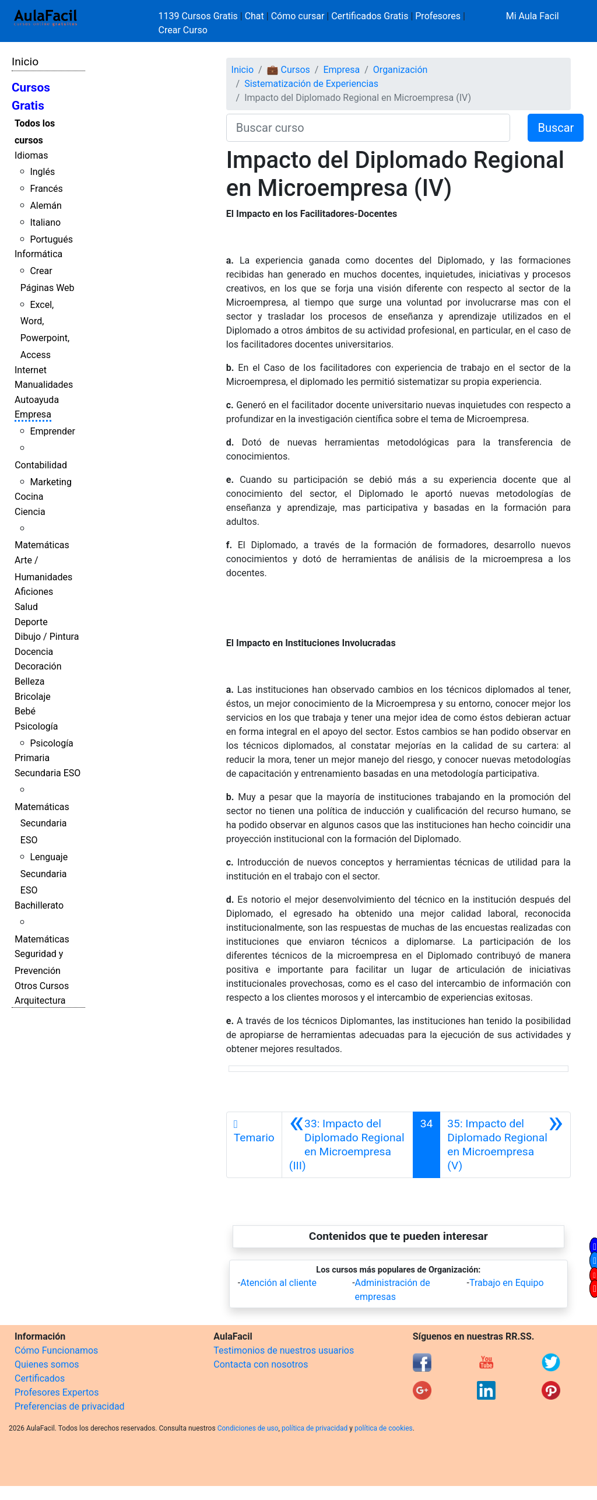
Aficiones (34, 591)
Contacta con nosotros (260, 1364)
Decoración (38, 666)
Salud (26, 606)
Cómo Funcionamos (56, 1350)
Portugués (51, 239)
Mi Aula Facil (532, 16)
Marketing (50, 482)
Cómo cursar (298, 16)
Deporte (31, 622)
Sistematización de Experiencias (311, 83)
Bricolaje (33, 696)
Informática (38, 254)
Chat (254, 16)
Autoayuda (37, 399)
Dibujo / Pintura (47, 636)
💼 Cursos (288, 69)
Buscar (556, 128)
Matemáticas (42, 545)
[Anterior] (347, 1145)
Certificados (40, 1378)
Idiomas (31, 155)
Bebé (25, 711)
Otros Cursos (42, 985)
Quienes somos (47, 1364)
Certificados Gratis (369, 16)
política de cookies (383, 1428)
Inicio (25, 61)
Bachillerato (39, 905)
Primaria (32, 757)
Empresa (33, 414)
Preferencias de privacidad (70, 1406)
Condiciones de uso (248, 1428)
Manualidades (44, 384)
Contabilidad (41, 465)
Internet (31, 370)
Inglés (42, 171)
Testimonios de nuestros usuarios (283, 1350)
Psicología (36, 726)
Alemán (45, 205)
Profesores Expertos (57, 1392)
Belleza (29, 681)
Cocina (29, 496)
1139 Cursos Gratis (199, 16)
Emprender (52, 431)
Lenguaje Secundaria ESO (44, 873)
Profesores (438, 16)
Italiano (45, 222)
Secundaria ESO (47, 773)
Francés (46, 188)
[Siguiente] (505, 1145)
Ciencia (30, 511)
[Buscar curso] (368, 128)
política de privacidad (314, 1428)
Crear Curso (183, 30)
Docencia (34, 651)
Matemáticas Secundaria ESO (42, 823)
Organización (400, 69)
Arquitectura (40, 1000)
